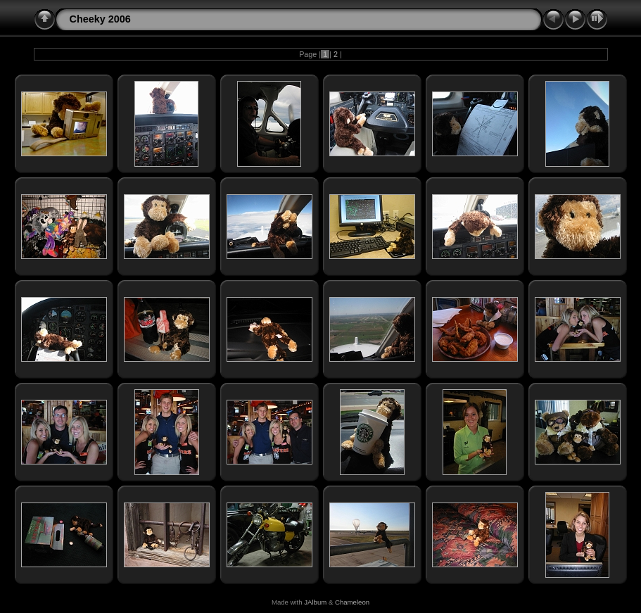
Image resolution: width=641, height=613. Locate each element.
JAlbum (315, 602)
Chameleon (352, 602)
